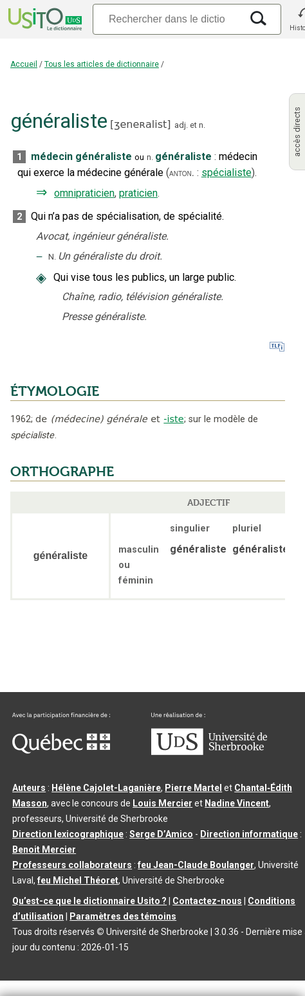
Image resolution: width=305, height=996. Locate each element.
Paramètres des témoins (122, 916)
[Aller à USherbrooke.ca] (209, 752)
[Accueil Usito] (44, 19)
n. (202, 125)
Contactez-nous (207, 901)
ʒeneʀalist (140, 124)
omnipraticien (84, 193)
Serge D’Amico (161, 834)
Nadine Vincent (237, 803)
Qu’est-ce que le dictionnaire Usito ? (89, 901)
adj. (181, 125)
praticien (138, 193)
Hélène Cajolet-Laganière (106, 788)
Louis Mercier (162, 803)
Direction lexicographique (68, 834)
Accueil (23, 64)
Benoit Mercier (44, 849)
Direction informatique (249, 834)
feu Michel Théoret (77, 880)
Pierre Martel (193, 788)
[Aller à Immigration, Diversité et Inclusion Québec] (61, 750)
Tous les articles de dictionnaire (101, 64)
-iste (173, 419)
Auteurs (29, 788)
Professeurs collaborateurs (72, 865)
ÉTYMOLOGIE (54, 391)
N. (52, 257)
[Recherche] (166, 18)
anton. (181, 173)
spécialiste (226, 172)
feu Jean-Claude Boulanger (196, 865)
